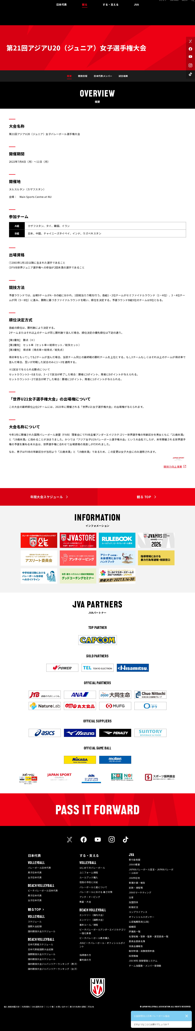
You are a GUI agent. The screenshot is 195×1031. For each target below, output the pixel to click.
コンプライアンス (138, 912)
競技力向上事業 (173, 466)
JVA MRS (170, 3)
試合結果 (123, 76)
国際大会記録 (35, 926)
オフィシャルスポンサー (141, 916)
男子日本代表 (35, 872)
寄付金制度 (134, 859)
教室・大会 (85, 901)
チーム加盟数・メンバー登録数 (145, 965)
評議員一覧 (134, 931)
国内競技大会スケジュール (41, 931)
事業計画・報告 (137, 882)
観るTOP (34, 909)
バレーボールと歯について (93, 887)
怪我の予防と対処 (88, 882)
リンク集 (50, 1006)
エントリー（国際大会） (92, 919)
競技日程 (82, 76)
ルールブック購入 (88, 877)
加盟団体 (133, 902)
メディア (159, 3)
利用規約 (26, 1006)
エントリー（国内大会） (92, 915)
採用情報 (133, 955)
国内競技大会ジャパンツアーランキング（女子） (53, 968)
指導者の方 (85, 955)
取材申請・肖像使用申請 (141, 951)
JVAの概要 (134, 864)
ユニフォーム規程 (88, 872)
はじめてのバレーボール (92, 867)
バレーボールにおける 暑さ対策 (95, 892)
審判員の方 (85, 959)
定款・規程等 (136, 887)
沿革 (131, 897)
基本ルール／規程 (88, 924)
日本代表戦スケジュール (40, 944)
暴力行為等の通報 (78, 1006)
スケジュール (35, 921)
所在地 (91, 1006)
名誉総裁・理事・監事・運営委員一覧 (148, 936)
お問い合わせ (62, 1006)
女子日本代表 (35, 877)
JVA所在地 (134, 877)
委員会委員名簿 (137, 941)
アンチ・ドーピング (89, 897)
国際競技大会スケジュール (41, 954)
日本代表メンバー (103, 76)
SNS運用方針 (38, 1006)
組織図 (132, 926)
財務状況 (133, 907)
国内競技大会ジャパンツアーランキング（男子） (53, 963)
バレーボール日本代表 (39, 867)
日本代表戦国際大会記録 (40, 949)
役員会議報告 (136, 946)
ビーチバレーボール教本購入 (94, 938)
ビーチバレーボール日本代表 (43, 890)
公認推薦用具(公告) (139, 921)
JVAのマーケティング (140, 892)
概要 (69, 76)
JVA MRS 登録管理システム (143, 960)
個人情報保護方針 (12, 1006)
